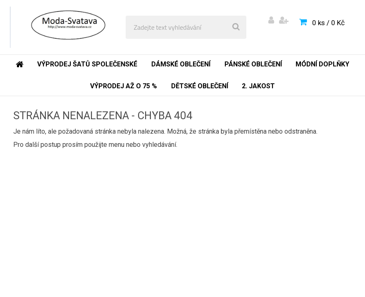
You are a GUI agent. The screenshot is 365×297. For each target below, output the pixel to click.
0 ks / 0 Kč (328, 23)
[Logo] (67, 27)
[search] (236, 27)
